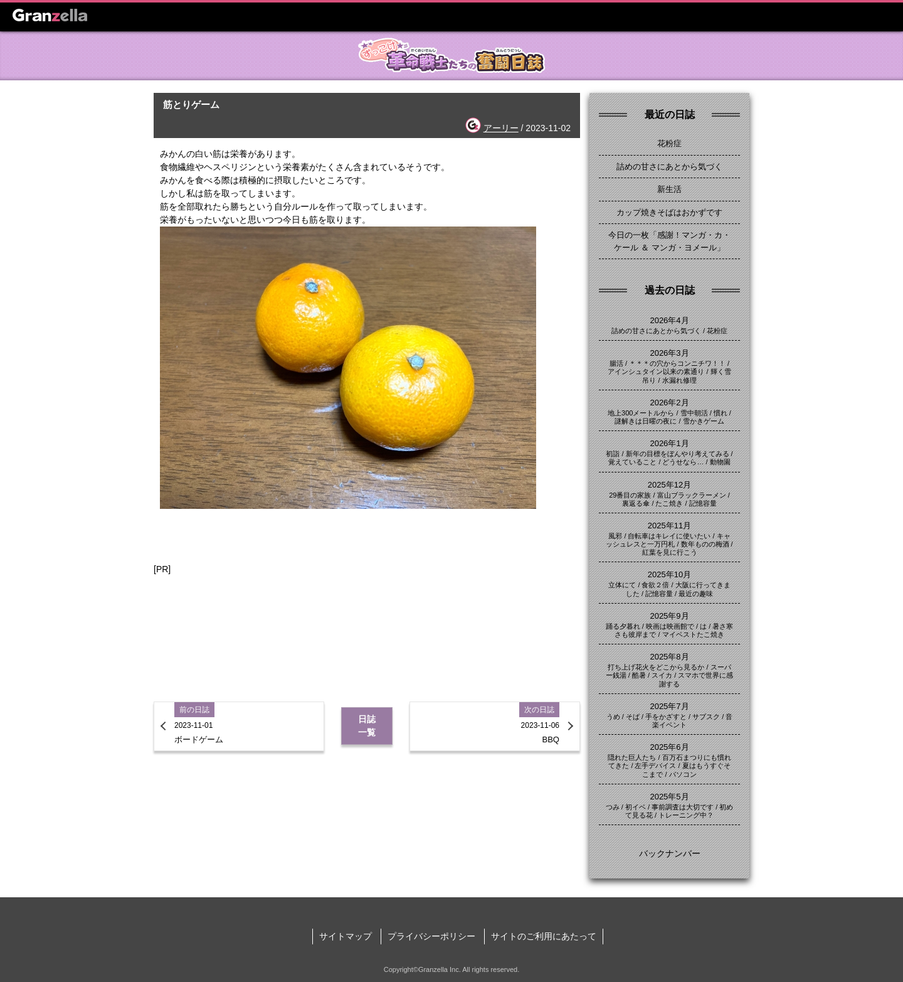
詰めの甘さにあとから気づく (669, 166)
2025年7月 (669, 706)
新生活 (669, 189)
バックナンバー (669, 853)
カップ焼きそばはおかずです (669, 212)
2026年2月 (669, 402)
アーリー (501, 128)
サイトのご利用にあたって (543, 936)
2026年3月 (669, 353)
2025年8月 (669, 656)
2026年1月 (669, 443)
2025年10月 (669, 574)
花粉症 (669, 143)
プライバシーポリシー (431, 936)
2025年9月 (669, 616)
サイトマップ (345, 936)
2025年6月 (669, 747)
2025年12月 (669, 484)
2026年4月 (669, 320)
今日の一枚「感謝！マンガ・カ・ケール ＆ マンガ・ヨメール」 (669, 241)
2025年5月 (669, 796)
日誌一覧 (367, 725)
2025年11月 (669, 525)
